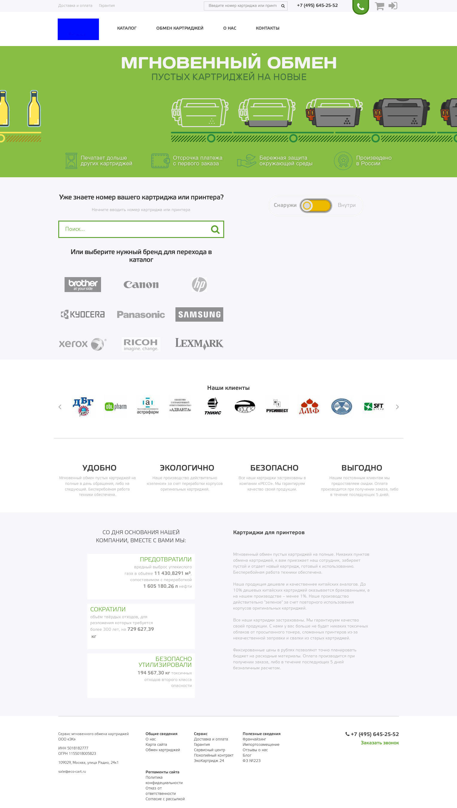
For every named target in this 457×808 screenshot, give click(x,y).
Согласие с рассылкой (165, 799)
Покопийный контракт (213, 755)
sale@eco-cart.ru (72, 771)
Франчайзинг (254, 739)
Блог (247, 755)
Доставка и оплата (75, 5)
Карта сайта (156, 744)
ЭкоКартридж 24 (209, 761)
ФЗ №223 (252, 761)
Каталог (127, 28)
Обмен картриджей (180, 28)
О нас (229, 28)
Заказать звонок (380, 743)
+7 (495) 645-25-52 (317, 6)
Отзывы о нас (255, 750)
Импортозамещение (261, 744)
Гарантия (107, 5)
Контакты (267, 28)
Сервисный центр (209, 750)
